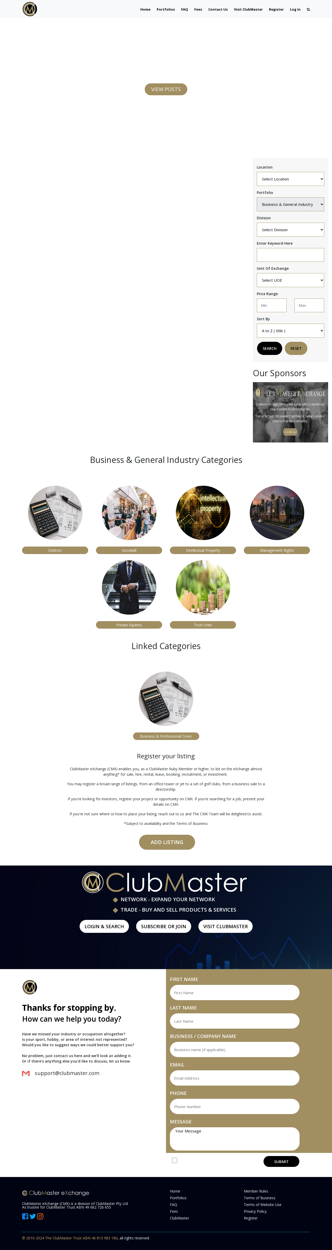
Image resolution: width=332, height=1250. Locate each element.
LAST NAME (183, 1008)
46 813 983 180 (104, 1238)
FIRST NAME (184, 979)
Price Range (267, 293)
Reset (296, 348)
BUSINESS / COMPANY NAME (203, 1036)
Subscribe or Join (163, 926)
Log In (295, 9)
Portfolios (166, 9)
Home (145, 9)
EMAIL (177, 1065)
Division (264, 217)
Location (265, 167)
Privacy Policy (255, 1211)
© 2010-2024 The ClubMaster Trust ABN (57, 1238)
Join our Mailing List (202, 1161)
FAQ (184, 9)
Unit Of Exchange (273, 268)
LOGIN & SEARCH (104, 926)
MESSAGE (181, 1121)
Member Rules (256, 1191)
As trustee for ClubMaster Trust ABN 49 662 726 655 (66, 1207)
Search (269, 348)
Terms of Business (259, 1197)
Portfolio (265, 192)
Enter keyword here (275, 243)
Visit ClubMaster (248, 9)
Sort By (263, 318)
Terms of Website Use (262, 1204)
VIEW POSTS (166, 89)
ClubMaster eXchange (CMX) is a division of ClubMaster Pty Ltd (75, 1203)
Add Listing (167, 842)
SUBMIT (281, 1161)
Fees (198, 9)
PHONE (178, 1093)
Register (276, 9)
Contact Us (218, 9)
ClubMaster (179, 1218)
